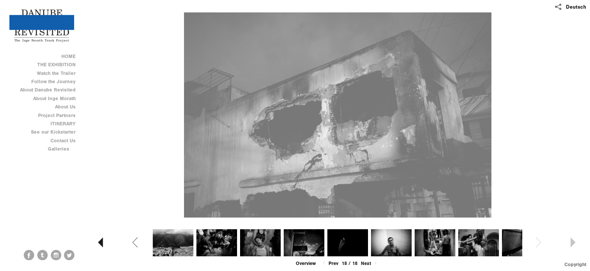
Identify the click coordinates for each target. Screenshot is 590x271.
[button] (306, 263)
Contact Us (63, 140)
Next (369, 263)
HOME (68, 56)
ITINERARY (63, 123)
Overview (306, 263)
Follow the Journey (53, 81)
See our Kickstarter (53, 132)
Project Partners (57, 115)
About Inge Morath (54, 98)
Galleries (62, 149)
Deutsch (576, 7)
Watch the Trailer (56, 73)
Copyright (575, 264)
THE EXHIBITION (56, 64)
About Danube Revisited (48, 90)
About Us (65, 107)
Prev (329, 263)
